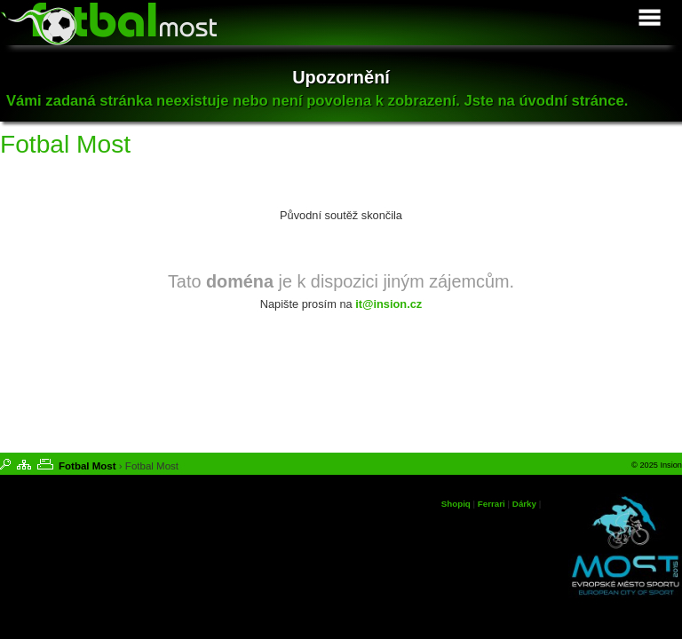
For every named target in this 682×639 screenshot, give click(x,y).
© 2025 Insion (656, 465)
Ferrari (491, 504)
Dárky (524, 504)
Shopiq (456, 504)
